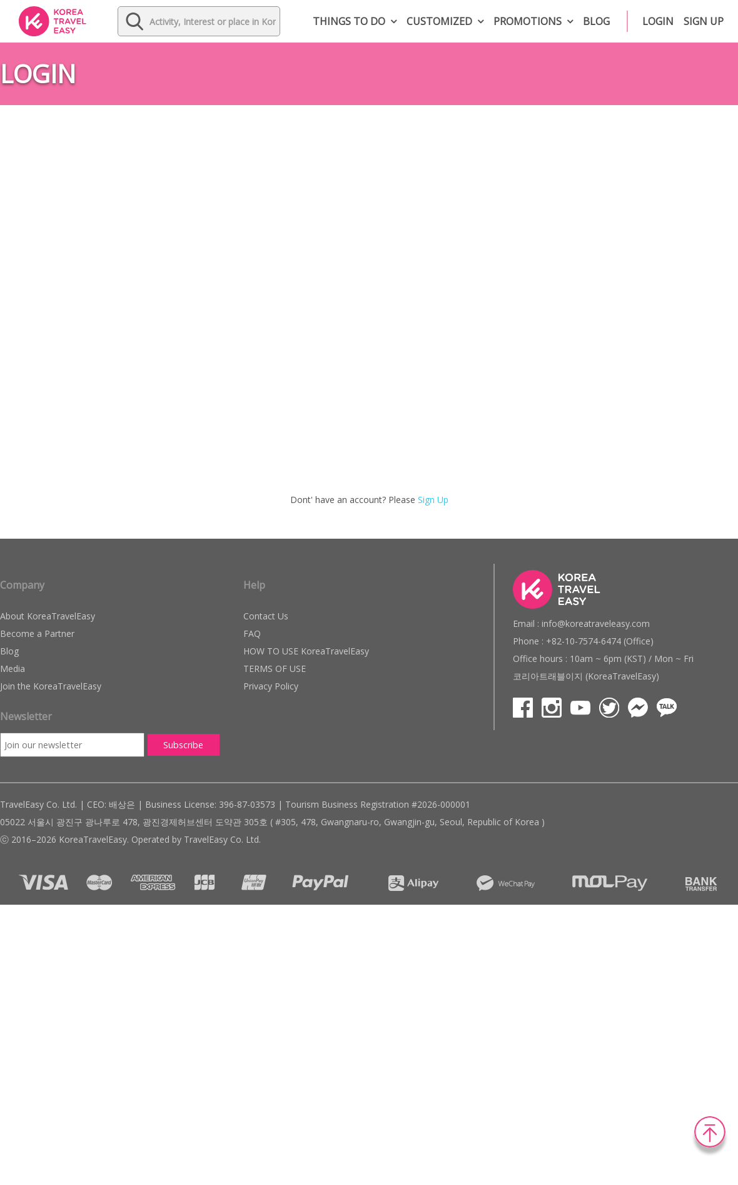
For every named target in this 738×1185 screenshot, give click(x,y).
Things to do (349, 21)
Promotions (527, 21)
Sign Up (433, 500)
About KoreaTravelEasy (47, 616)
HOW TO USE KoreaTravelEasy (306, 651)
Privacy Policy (270, 686)
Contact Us (265, 616)
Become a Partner (37, 633)
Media (12, 668)
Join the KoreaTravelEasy (50, 686)
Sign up (704, 21)
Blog (596, 21)
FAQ (252, 633)
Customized (439, 21)
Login (658, 21)
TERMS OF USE (274, 668)
